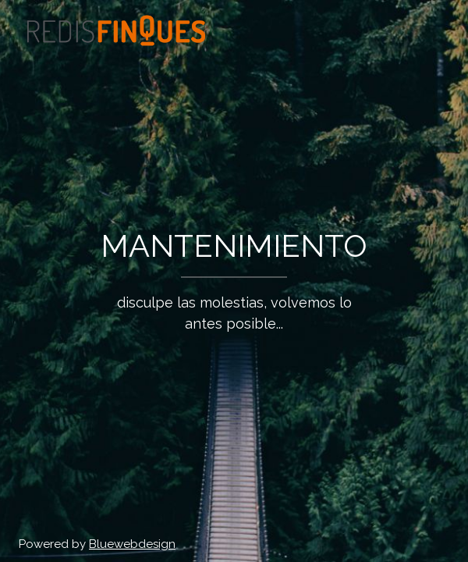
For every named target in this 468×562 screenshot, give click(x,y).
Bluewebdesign (132, 544)
